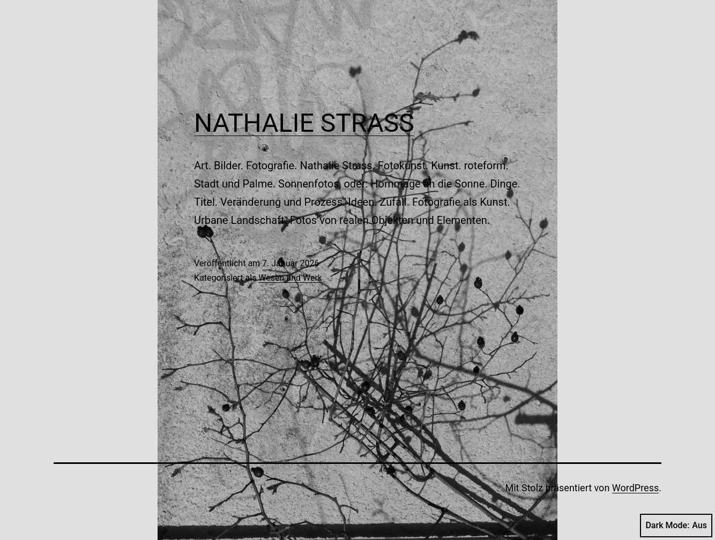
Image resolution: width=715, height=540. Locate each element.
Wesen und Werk (290, 278)
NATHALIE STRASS (304, 123)
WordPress (635, 487)
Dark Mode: (676, 525)
